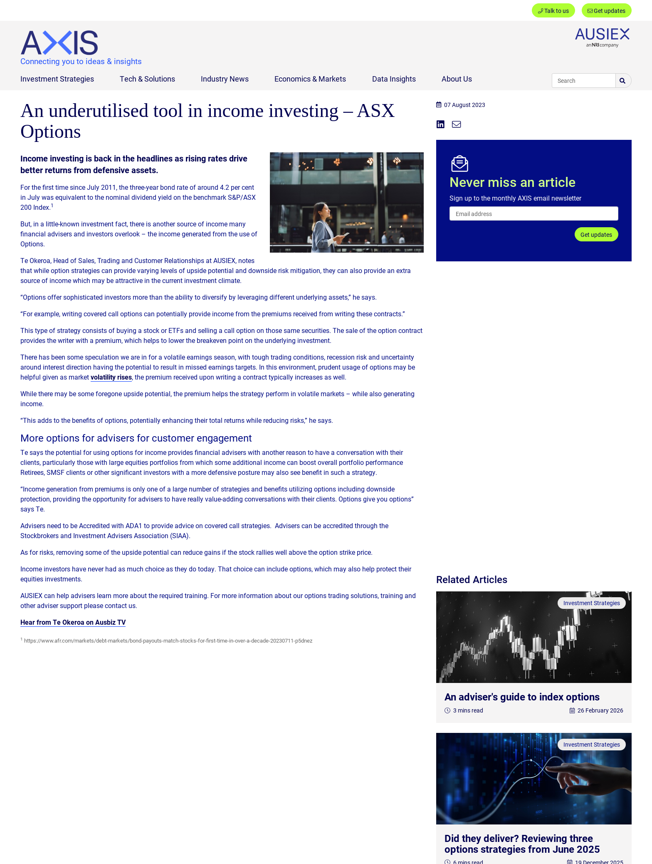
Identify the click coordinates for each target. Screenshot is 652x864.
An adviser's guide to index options (522, 696)
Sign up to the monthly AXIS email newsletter (515, 198)
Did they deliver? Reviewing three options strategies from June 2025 (522, 844)
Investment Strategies (57, 79)
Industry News (225, 79)
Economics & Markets (310, 79)
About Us (457, 79)
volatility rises (111, 376)
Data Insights (394, 79)
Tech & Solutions (147, 79)
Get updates (606, 11)
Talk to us (553, 11)
